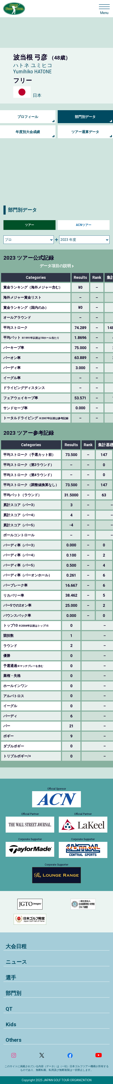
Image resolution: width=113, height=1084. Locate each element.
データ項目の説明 (55, 266)
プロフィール (27, 117)
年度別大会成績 (28, 132)
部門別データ (85, 117)
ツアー (29, 225)
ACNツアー (83, 225)
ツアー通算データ (85, 132)
